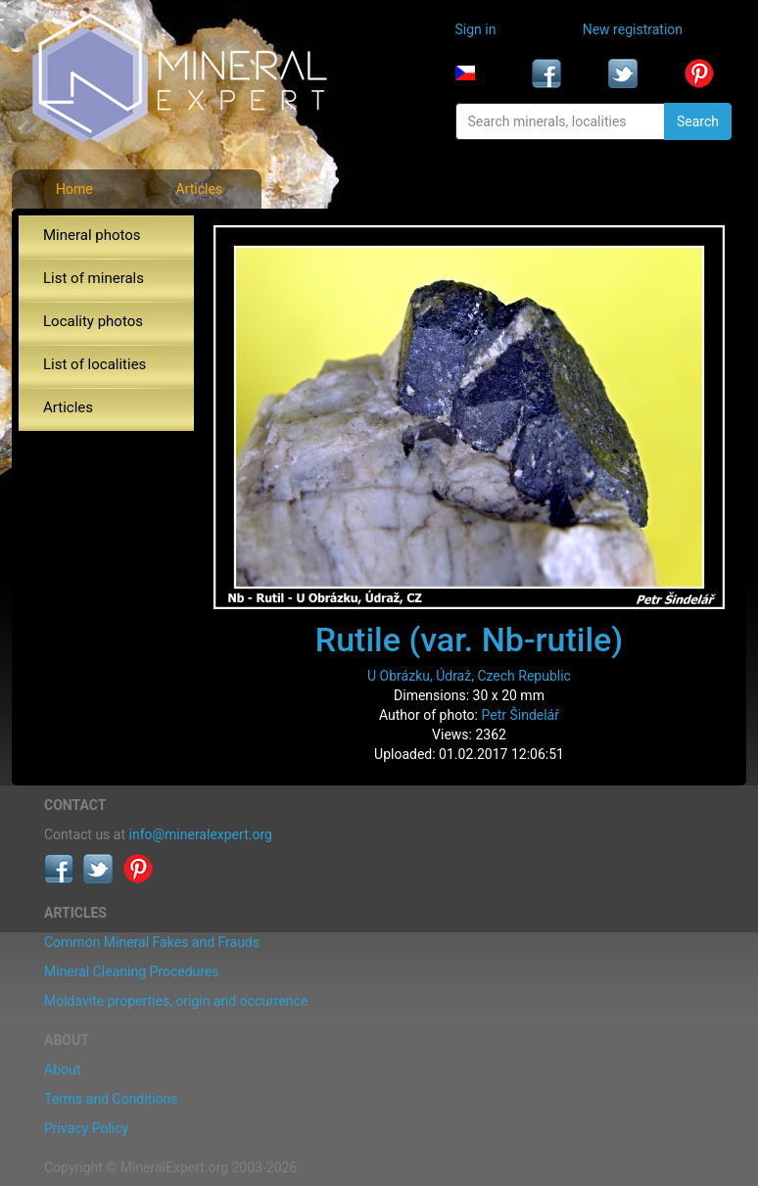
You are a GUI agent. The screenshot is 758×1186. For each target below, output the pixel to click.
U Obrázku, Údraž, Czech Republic (469, 676)
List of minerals (93, 278)
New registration (633, 29)
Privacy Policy (86, 1128)
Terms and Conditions (111, 1099)
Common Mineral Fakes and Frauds (152, 942)
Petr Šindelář (520, 715)
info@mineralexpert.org (200, 834)
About (62, 1069)
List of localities (94, 364)
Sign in (476, 29)
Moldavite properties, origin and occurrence (176, 1001)
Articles (198, 189)
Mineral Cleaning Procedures (131, 971)
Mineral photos (92, 235)
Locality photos (93, 321)
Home (74, 189)
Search (698, 121)
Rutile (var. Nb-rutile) (469, 639)
